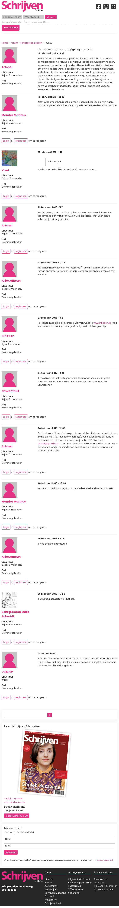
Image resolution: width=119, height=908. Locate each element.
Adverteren (51, 899)
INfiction (8, 336)
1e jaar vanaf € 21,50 (17, 815)
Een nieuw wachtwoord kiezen (37, 22)
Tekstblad (99, 882)
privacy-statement (105, 860)
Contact (49, 896)
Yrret (5, 170)
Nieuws (48, 879)
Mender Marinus (14, 115)
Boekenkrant (100, 879)
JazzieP (7, 671)
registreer (21, 140)
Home (5, 42)
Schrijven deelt (53, 903)
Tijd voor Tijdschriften (105, 886)
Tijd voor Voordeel (103, 889)
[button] (10, 28)
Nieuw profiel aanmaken (12, 22)
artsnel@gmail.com (48, 443)
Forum (48, 882)
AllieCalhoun (11, 281)
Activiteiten (51, 886)
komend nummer (15, 802)
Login (6, 140)
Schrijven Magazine (55, 893)
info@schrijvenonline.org (17, 886)
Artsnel (7, 67)
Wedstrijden (51, 889)
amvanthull (10, 391)
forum (14, 42)
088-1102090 (9, 890)
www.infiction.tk (102, 322)
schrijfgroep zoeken (31, 42)
